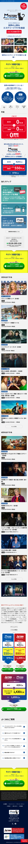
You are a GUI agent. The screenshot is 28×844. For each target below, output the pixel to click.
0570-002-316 (14, 818)
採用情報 (21, 806)
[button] (18, 595)
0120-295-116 (14, 243)
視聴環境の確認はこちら (14, 231)
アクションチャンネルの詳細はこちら (14, 627)
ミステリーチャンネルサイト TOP (7, 1)
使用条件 (9, 806)
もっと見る (14, 426)
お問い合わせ (14, 806)
